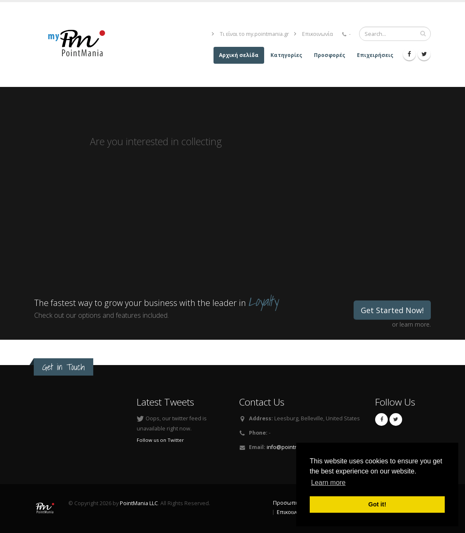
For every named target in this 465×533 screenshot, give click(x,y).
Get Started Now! (392, 310)
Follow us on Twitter (160, 440)
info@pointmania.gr (291, 447)
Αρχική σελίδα (239, 55)
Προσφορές (329, 55)
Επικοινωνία (317, 34)
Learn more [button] (328, 482)
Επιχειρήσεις (375, 55)
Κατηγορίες (286, 55)
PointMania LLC (139, 503)
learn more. (415, 324)
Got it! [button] (377, 504)
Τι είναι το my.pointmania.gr (254, 34)
